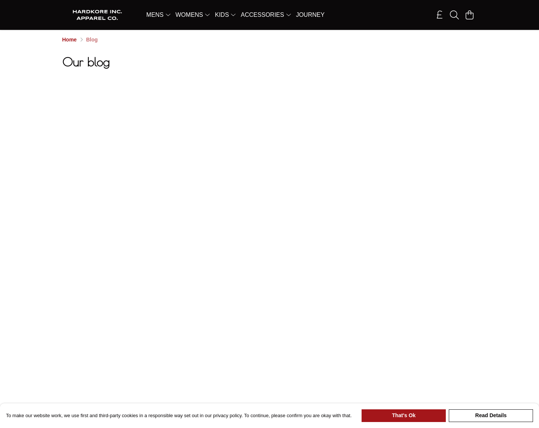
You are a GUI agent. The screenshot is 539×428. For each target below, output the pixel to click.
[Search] (454, 14)
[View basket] (469, 14)
